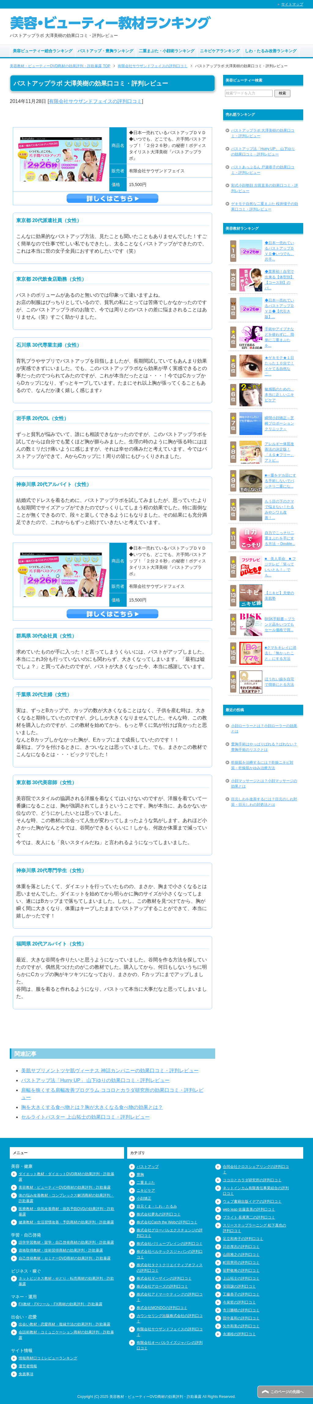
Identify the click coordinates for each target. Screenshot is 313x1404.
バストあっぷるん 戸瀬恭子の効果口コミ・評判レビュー (262, 170)
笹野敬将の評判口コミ (241, 1270)
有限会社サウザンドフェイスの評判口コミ (95, 101)
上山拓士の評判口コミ (241, 1278)
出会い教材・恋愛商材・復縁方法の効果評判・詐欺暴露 (64, 1324)
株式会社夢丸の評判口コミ (159, 1214)
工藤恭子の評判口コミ (241, 1294)
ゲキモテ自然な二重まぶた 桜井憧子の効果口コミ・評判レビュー (264, 206)
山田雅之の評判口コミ (241, 1254)
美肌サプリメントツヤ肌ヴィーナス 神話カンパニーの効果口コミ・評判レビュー (109, 1070)
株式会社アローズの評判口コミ (162, 1286)
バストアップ (148, 1167)
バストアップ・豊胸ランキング (105, 51)
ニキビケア (146, 1190)
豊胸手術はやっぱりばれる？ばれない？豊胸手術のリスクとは (264, 747)
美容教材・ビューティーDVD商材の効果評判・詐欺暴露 (65, 1187)
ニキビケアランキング (220, 51)
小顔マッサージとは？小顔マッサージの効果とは (264, 783)
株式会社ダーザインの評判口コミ (164, 1278)
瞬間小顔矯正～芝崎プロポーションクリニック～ (279, 423)
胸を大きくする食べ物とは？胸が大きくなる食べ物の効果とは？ (92, 1107)
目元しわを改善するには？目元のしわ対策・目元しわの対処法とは (264, 802)
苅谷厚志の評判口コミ (241, 1247)
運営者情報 (28, 1366)
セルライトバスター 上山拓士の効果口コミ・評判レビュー (85, 1117)
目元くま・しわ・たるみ (157, 1206)
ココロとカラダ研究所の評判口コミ (252, 1180)
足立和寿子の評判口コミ (243, 1239)
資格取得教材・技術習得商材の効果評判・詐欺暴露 (61, 1250)
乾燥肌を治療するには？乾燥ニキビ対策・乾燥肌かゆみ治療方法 (262, 765)
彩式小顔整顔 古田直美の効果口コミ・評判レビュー (264, 188)
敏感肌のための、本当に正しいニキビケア (279, 394)
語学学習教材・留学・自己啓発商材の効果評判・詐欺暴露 (66, 1242)
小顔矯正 (144, 1198)
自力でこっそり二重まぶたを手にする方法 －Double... (280, 538)
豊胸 (140, 1174)
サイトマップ (292, 4)
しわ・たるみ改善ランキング (270, 51)
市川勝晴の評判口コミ (241, 1310)
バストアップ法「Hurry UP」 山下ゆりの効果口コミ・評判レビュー (95, 1080)
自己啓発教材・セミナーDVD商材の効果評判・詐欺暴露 (65, 1258)
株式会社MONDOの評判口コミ (162, 1308)
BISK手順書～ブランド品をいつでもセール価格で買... (280, 624)
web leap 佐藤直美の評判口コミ (249, 1209)
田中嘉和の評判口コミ (241, 1318)
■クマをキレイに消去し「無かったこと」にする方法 (280, 653)
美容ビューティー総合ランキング (42, 51)
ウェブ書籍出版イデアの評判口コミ (252, 1201)
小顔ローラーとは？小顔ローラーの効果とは (264, 728)
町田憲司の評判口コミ (241, 1262)
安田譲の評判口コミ (239, 1286)
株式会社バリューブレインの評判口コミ (170, 1243)
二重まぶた (146, 1182)
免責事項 (26, 1374)
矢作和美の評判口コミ (241, 1326)
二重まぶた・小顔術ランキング (166, 51)
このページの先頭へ (287, 1392)
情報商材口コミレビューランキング (48, 1358)
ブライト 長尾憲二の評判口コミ (249, 1217)
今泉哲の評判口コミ (239, 1302)
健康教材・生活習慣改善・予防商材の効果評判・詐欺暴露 (66, 1222)
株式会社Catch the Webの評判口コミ (167, 1222)
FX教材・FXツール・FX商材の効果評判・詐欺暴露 (60, 1304)
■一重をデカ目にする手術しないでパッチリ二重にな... (280, 480)
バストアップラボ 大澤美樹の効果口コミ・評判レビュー (262, 133)
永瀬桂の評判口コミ (239, 1334)
